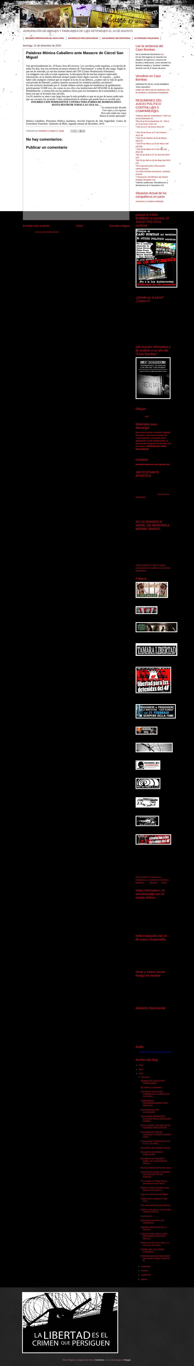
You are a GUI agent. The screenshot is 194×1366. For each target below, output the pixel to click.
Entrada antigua (119, 225)
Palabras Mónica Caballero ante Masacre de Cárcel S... (155, 1188)
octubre (144, 1270)
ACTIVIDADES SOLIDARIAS (146, 38)
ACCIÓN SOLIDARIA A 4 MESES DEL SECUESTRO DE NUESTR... (155, 1174)
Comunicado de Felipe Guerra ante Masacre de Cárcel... (154, 1182)
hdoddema (99, 1360)
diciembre (145, 1077)
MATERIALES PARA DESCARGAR (83, 38)
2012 (141, 1065)
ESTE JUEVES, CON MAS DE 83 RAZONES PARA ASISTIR (156, 1126)
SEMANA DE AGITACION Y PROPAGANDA (153, 1082)
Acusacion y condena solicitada (149, 201)
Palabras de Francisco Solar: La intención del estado (155, 1244)
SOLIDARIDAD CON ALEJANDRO (150, 1111)
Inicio (79, 225)
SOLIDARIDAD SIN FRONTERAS (116, 38)
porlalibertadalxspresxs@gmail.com (153, 464)
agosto (144, 1279)
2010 (141, 1073)
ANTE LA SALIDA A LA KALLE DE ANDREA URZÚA (156, 1210)
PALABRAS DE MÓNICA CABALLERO (152, 1153)
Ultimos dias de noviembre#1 (149, 116)
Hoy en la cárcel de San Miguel (154, 1194)
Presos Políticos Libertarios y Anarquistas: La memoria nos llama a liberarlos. (152, 880)
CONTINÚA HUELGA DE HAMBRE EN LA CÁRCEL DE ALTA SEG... (155, 1094)
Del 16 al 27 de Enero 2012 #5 (150, 127)
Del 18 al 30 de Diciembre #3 (149, 121)
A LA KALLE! (146, 1216)
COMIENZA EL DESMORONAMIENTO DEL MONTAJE (154, 1103)
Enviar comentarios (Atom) (47, 232)
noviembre (146, 1266)
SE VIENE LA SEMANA (151, 1087)
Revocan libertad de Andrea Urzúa (156, 1168)
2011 (141, 1069)
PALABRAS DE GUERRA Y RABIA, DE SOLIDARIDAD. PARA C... (154, 1161)
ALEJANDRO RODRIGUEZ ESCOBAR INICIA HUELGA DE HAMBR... (156, 1118)
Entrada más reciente (36, 225)
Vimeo (164, 882)
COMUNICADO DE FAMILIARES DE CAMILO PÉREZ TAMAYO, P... (155, 1258)
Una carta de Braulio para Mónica (155, 1205)
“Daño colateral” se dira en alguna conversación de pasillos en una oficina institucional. (153, 568)
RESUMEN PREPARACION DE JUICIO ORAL (44, 38)
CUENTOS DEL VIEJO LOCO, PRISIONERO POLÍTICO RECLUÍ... (154, 1236)
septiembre (146, 1275)
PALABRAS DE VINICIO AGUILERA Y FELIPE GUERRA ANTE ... (156, 1134)
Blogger (127, 1360)
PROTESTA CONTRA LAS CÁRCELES (152, 1221)
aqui (146, 416)
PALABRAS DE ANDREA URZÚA (155, 1148)
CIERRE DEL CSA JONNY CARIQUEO (152, 1250)
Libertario (153, 882)
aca (162, 54)
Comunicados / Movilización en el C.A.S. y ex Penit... (155, 1142)
